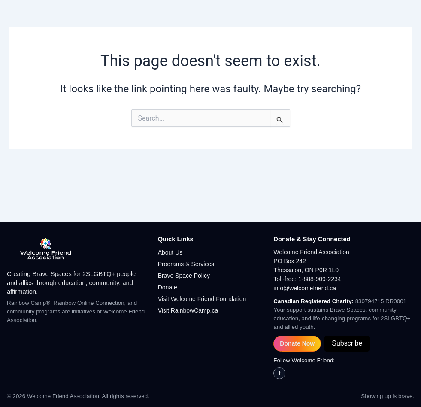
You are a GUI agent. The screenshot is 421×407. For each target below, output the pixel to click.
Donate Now (297, 343)
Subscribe (347, 343)
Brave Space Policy (184, 275)
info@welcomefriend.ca (304, 288)
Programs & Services (186, 264)
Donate (167, 287)
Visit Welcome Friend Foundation (202, 298)
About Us (170, 252)
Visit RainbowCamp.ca (188, 310)
